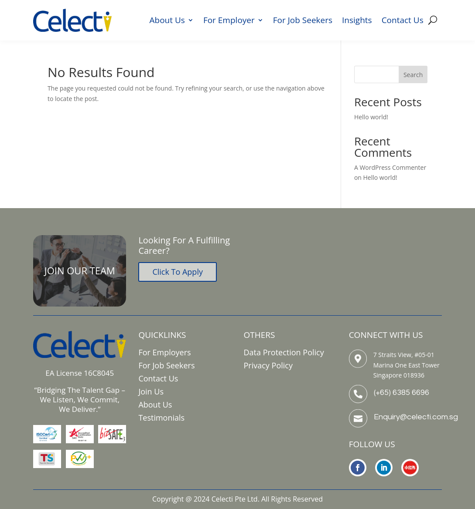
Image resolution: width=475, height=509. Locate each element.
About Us (167, 21)
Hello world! (371, 117)
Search (413, 75)
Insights (357, 21)
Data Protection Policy (284, 352)
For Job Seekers (302, 21)
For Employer (229, 21)
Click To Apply (177, 271)
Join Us (151, 391)
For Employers (164, 352)
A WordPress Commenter (390, 167)
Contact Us (403, 21)
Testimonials (161, 417)
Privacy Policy (268, 365)
